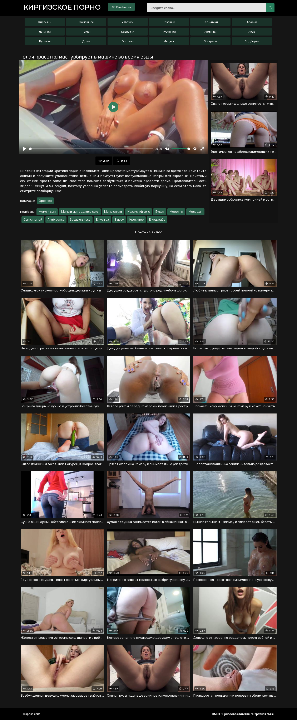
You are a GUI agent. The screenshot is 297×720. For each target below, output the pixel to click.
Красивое (136, 219)
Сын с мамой (33, 219)
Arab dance (56, 219)
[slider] (91, 149)
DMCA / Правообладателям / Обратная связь (243, 714)
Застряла (210, 41)
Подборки (252, 41)
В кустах (102, 219)
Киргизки (44, 22)
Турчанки (169, 31)
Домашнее (86, 22)
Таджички (210, 22)
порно (61, 7)
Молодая (195, 212)
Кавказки (127, 31)
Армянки (210, 31)
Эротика (128, 41)
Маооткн (176, 212)
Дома (86, 41)
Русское (44, 41)
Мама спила (113, 212)
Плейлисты (121, 7)
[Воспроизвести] (24, 148)
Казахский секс (138, 212)
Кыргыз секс (31, 714)
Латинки (45, 31)
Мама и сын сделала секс (80, 212)
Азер (251, 31)
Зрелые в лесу (80, 219)
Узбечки (127, 22)
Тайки (86, 31)
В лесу (119, 219)
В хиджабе (157, 219)
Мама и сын (47, 212)
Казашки (169, 22)
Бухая (159, 212)
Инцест (169, 41)
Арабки (252, 22)
